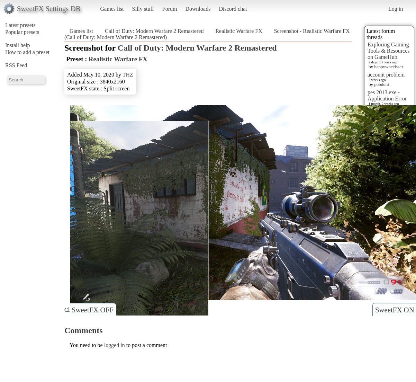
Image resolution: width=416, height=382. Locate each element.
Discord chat (233, 9)
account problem (386, 75)
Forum (169, 9)
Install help (17, 45)
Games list (112, 9)
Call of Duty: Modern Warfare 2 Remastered (154, 31)
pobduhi (381, 84)
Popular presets (22, 32)
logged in (114, 345)
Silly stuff (143, 9)
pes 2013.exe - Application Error (387, 95)
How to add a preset (27, 52)
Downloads (197, 9)
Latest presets (20, 25)
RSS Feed (16, 65)
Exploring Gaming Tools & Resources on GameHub (389, 51)
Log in (395, 9)
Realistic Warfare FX (238, 31)
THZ (128, 75)
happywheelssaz (388, 66)
